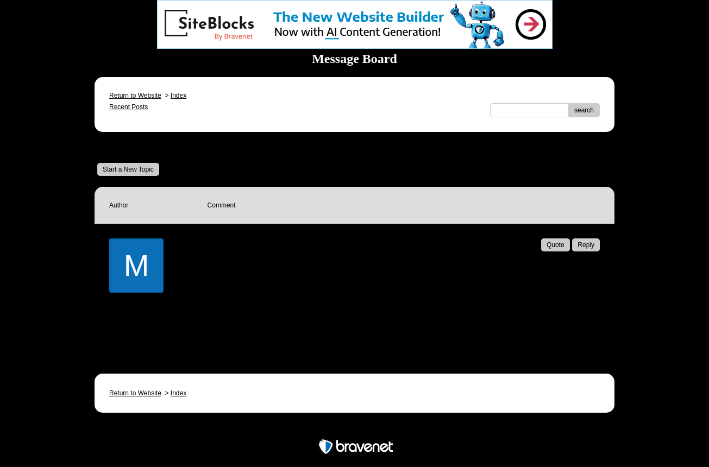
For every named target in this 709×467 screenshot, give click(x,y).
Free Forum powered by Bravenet (355, 428)
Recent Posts (128, 107)
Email (231, 332)
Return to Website (135, 95)
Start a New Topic (128, 169)
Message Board (132, 147)
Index (178, 95)
